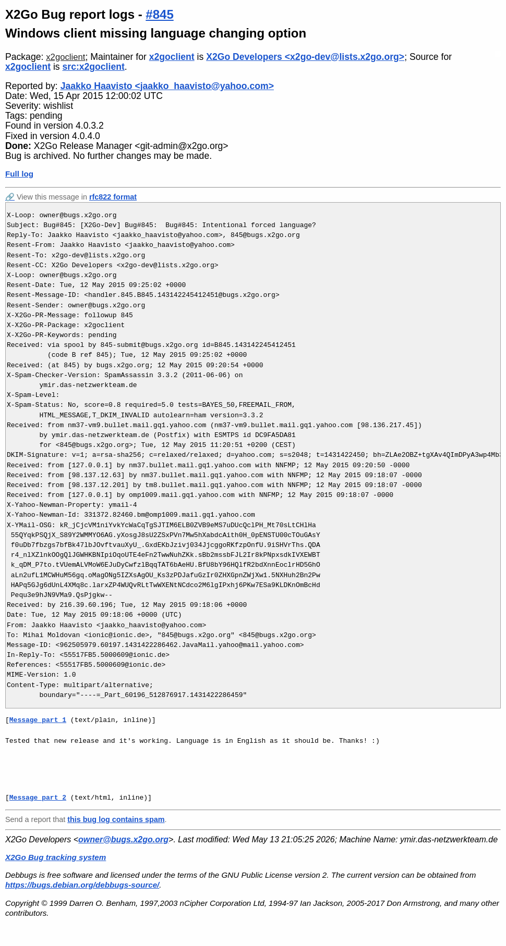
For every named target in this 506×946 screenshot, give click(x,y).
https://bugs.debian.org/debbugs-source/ (82, 884)
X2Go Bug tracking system (55, 857)
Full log (19, 173)
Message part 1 (37, 720)
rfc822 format (113, 197)
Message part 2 (37, 797)
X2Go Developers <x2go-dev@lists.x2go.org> (305, 57)
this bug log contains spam (115, 819)
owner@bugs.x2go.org (123, 839)
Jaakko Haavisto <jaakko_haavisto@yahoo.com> (167, 86)
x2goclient (65, 57)
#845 (159, 14)
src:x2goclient (94, 66)
